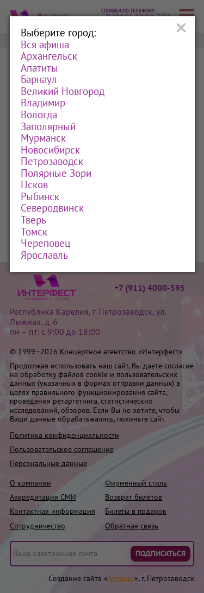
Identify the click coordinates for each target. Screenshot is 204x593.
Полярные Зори (56, 174)
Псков (34, 185)
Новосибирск (50, 150)
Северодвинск (52, 208)
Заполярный (48, 127)
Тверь (33, 220)
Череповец (45, 244)
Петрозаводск (52, 162)
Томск (34, 232)
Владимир (43, 103)
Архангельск (49, 56)
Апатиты (39, 68)
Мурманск (43, 138)
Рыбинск (40, 197)
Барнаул (39, 80)
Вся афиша (45, 45)
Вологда (39, 115)
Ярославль (44, 256)
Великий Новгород (62, 92)
